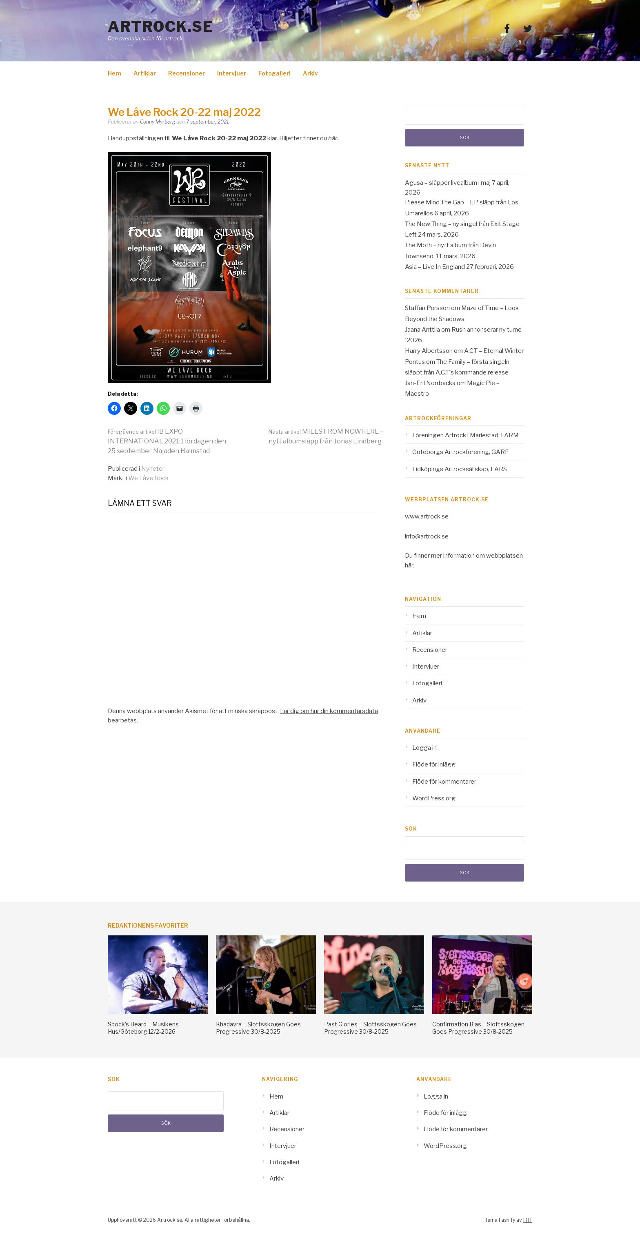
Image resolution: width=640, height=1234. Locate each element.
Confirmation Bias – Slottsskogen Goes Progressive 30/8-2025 (478, 1028)
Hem (114, 73)
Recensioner (186, 73)
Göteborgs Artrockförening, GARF (460, 452)
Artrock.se (160, 26)
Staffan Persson (427, 308)
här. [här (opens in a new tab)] (333, 138)
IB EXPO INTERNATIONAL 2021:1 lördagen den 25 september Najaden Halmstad (167, 441)
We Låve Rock (148, 478)
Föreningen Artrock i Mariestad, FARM (465, 435)
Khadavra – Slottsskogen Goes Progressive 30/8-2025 (258, 1028)
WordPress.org (434, 798)
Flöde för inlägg (434, 764)
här (409, 565)
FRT (527, 1220)
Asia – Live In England (435, 266)
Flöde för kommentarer (444, 781)
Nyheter (152, 468)
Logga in (424, 747)
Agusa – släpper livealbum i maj (448, 182)
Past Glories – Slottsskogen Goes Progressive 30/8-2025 (370, 1028)
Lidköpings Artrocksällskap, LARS (459, 469)
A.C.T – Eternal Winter (494, 350)
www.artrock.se (427, 516)
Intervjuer (231, 73)
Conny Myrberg (157, 122)
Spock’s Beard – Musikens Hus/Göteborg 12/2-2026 (143, 1028)
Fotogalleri (274, 73)
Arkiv (310, 73)
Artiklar (144, 73)
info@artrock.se (427, 536)
